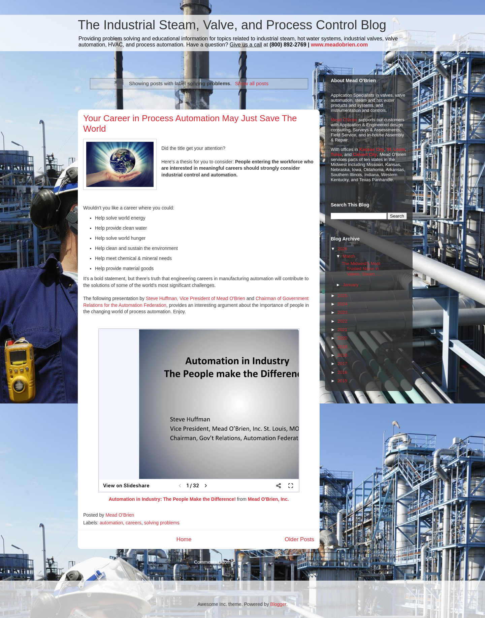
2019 (342, 346)
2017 (342, 363)
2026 (342, 248)
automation (111, 522)
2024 (342, 303)
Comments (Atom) (213, 562)
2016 (342, 372)
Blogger (278, 604)
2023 (342, 312)
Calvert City (365, 154)
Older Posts (299, 539)
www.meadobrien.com (339, 44)
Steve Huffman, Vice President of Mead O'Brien (195, 298)
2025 (342, 295)
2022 (342, 321)
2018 (342, 355)
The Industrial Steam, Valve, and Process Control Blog (232, 25)
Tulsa (336, 154)
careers (133, 522)
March (349, 256)
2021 (342, 329)
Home (184, 539)
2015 (342, 380)
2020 (342, 337)
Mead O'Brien (344, 119)
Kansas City (371, 149)
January (350, 284)
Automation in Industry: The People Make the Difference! (173, 499)
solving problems (162, 522)
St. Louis (396, 149)
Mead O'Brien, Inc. (268, 499)
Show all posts (251, 83)
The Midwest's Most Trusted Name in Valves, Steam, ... (361, 269)
